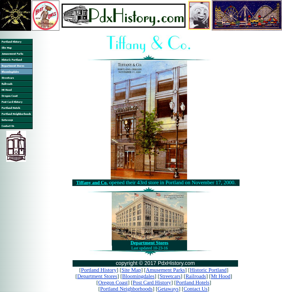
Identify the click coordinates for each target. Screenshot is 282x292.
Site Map (131, 270)
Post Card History (152, 282)
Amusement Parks (165, 270)
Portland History (99, 270)
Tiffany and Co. (92, 182)
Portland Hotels (192, 282)
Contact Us (195, 289)
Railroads (196, 276)
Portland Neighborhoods (126, 289)
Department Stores (149, 242)
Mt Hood (221, 276)
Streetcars (170, 276)
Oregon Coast (113, 282)
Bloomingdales (138, 276)
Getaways (168, 289)
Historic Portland (208, 270)
